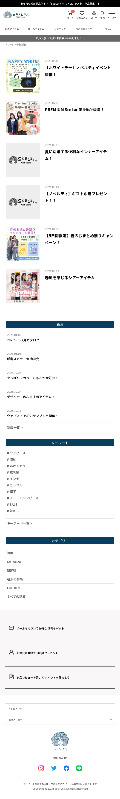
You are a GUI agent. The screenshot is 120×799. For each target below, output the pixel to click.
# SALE (12, 504)
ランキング (60, 29)
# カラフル (15, 485)
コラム (108, 29)
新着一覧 (13, 427)
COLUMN (13, 587)
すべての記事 (16, 596)
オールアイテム (36, 29)
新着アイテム (12, 29)
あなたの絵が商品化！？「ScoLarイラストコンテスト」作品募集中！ (60, 3)
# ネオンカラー (18, 465)
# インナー (15, 478)
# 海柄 (11, 459)
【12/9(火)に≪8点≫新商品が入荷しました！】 (60, 38)
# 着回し (13, 510)
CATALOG (14, 561)
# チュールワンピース (22, 498)
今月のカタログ (84, 29)
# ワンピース (16, 453)
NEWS (11, 570)
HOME (9, 44)
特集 (10, 553)
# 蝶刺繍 (13, 472)
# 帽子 (11, 491)
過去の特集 (15, 579)
